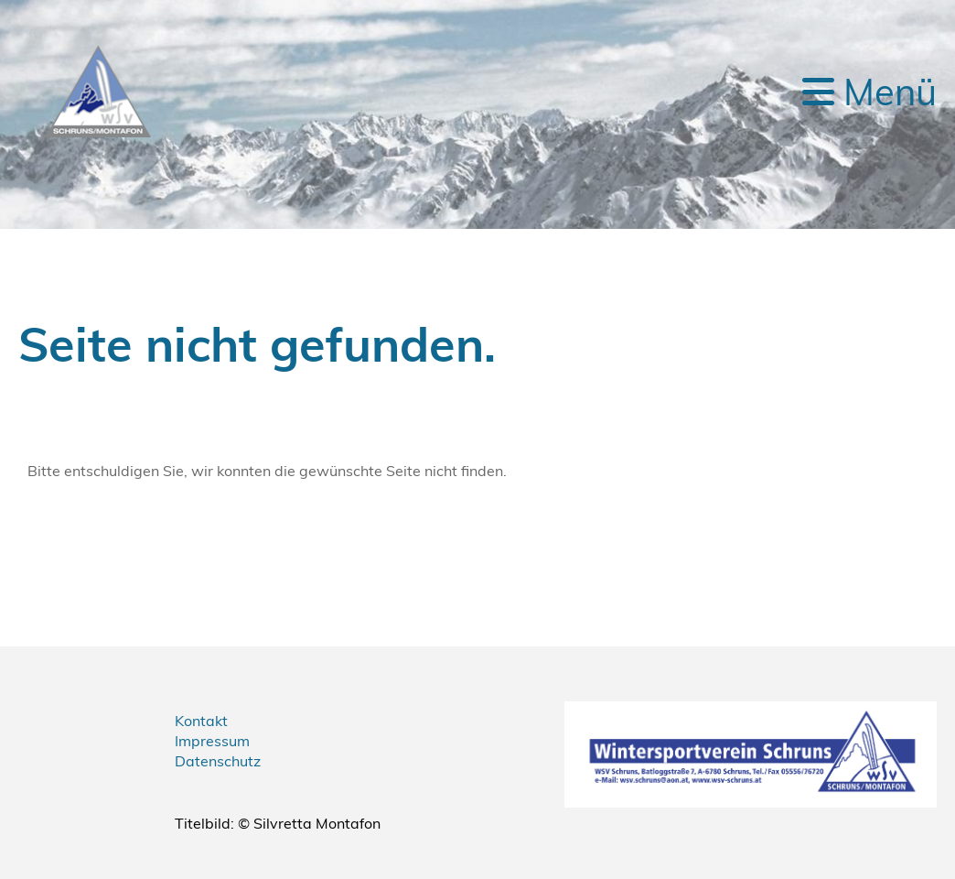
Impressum (212, 741)
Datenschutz (218, 761)
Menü (869, 91)
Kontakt (201, 720)
